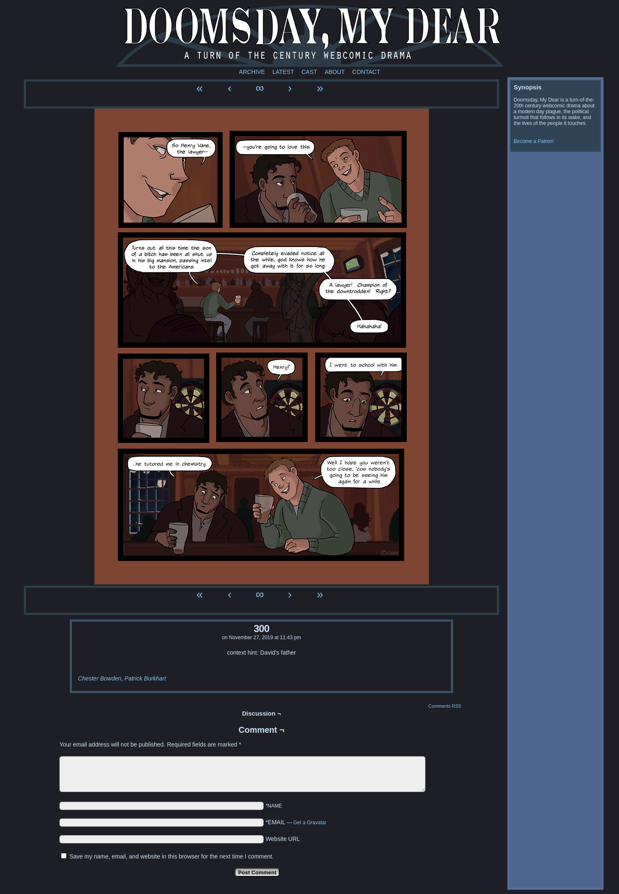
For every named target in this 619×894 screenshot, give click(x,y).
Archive (252, 72)
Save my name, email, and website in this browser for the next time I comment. (171, 856)
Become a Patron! (534, 141)
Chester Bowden (100, 678)
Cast (309, 72)
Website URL (282, 839)
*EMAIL (295, 822)
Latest (283, 72)
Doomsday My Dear (309, 35)
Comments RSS (444, 706)
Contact (366, 72)
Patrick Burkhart (145, 678)
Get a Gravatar (309, 822)
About (335, 72)
